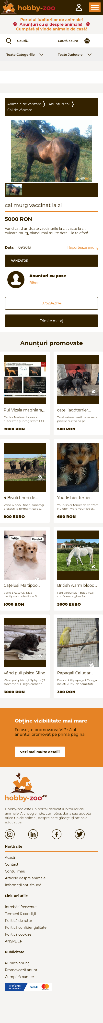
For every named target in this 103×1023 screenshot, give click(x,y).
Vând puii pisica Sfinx (24, 673)
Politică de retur (18, 920)
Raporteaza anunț (82, 247)
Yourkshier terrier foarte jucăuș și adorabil (74, 497)
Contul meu (15, 871)
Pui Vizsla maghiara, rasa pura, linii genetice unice (23, 410)
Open (95, 7)
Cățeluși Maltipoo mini (20, 585)
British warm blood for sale (76, 585)
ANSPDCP (13, 941)
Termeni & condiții (20, 914)
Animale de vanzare (24, 104)
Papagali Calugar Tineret (74, 673)
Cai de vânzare (19, 110)
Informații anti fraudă (23, 885)
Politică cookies (18, 934)
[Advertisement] (51, 77)
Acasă (10, 857)
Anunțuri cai (58, 104)
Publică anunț (17, 963)
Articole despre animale (25, 878)
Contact (11, 864)
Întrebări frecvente (21, 907)
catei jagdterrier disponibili (72, 410)
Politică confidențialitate (25, 927)
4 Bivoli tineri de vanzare (19, 497)
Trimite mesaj (51, 321)
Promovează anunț (21, 970)
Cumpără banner (19, 977)
